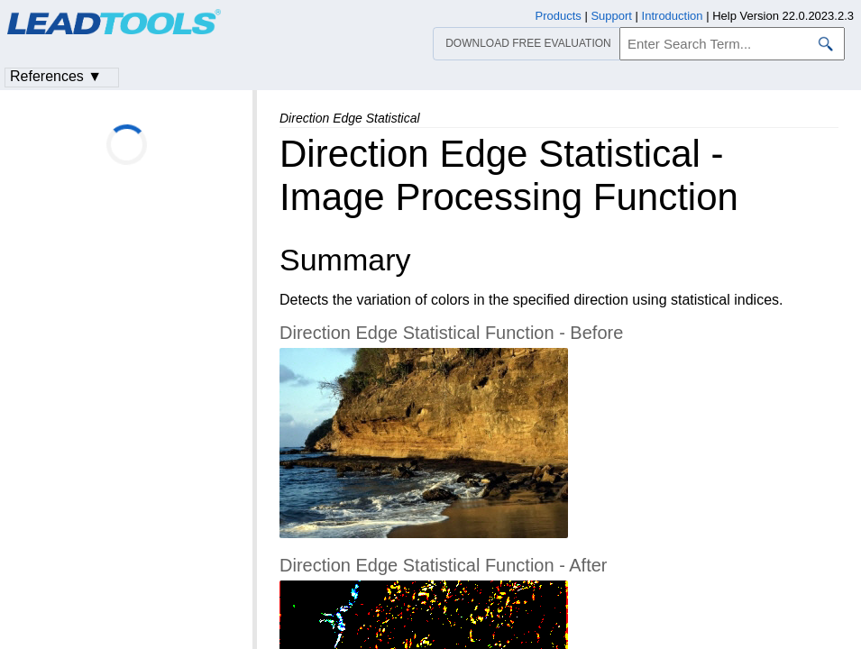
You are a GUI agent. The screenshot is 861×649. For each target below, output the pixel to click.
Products (559, 16)
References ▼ (56, 76)
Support (611, 16)
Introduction (672, 16)
